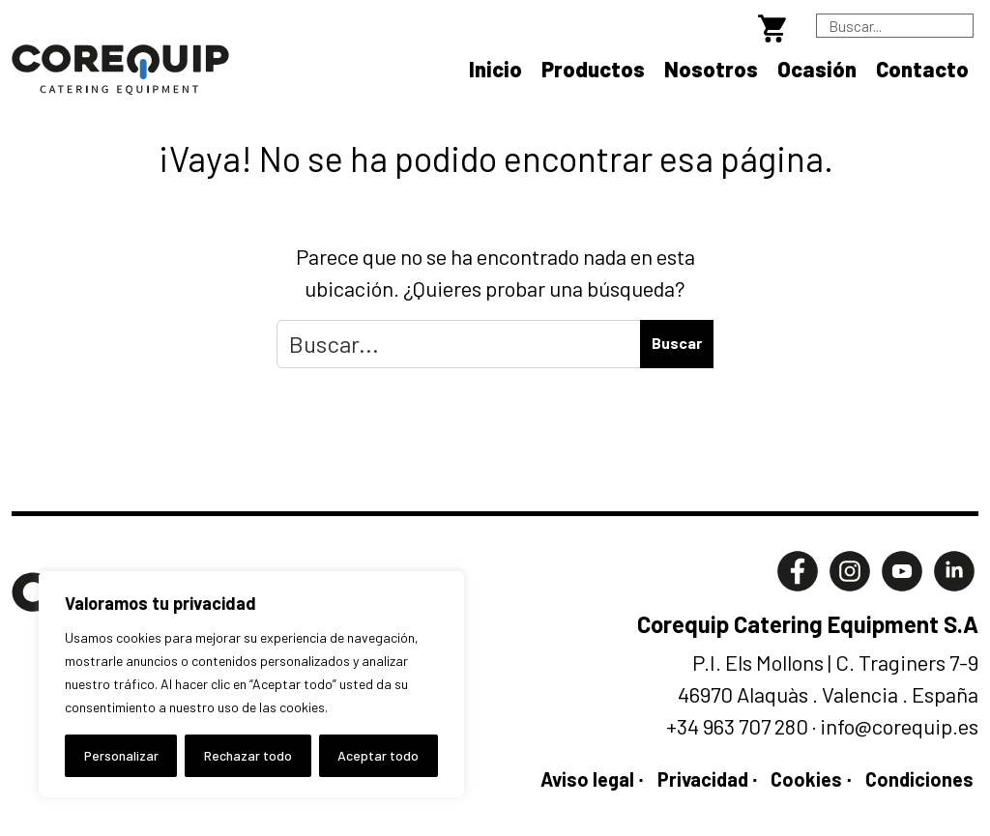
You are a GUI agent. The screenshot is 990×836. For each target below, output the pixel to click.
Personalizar (121, 755)
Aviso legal (587, 779)
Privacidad (702, 779)
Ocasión (817, 68)
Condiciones (919, 779)
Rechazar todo (248, 755)
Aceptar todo (378, 755)
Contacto (922, 68)
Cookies (806, 779)
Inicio (495, 68)
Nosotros (711, 68)
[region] (251, 684)
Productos (593, 68)
